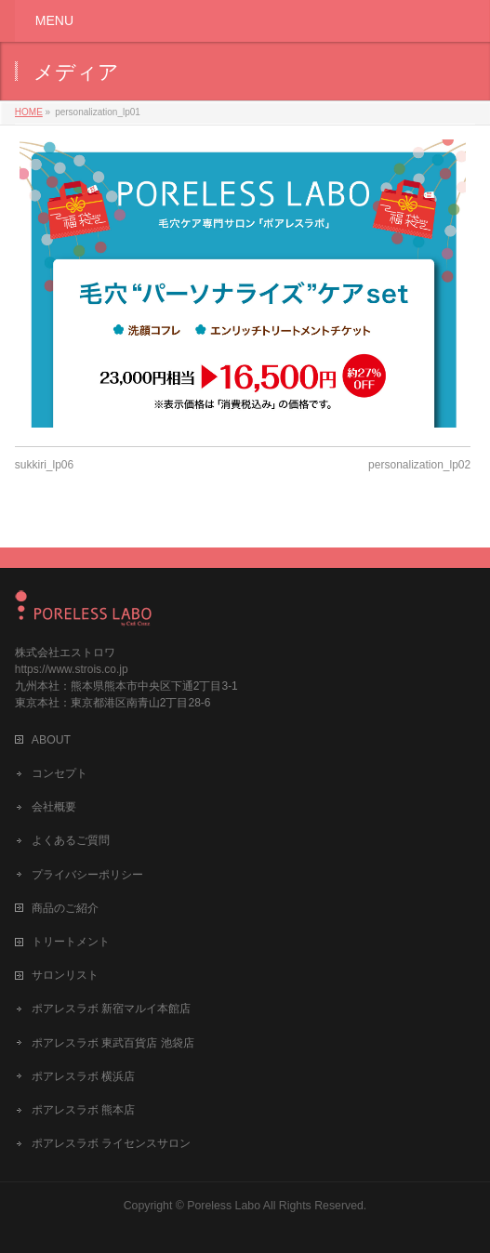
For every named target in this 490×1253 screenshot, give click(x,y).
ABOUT (51, 739)
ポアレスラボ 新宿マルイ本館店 (111, 1008)
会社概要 (54, 806)
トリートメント (71, 941)
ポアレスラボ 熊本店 (83, 1109)
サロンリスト (65, 975)
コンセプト (59, 773)
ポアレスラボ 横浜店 (83, 1076)
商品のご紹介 (65, 908)
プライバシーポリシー (87, 874)
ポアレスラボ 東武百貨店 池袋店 (113, 1042)
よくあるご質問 (71, 840)
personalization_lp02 (419, 464)
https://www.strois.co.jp (71, 669)
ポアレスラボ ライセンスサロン (111, 1143)
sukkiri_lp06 (44, 464)
